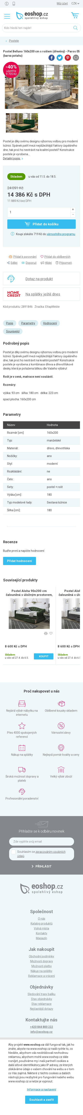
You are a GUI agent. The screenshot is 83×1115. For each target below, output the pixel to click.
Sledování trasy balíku (41, 994)
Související (12, 331)
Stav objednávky (41, 999)
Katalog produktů (42, 923)
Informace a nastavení (41, 1089)
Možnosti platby (41, 966)
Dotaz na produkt (39, 279)
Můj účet (62, 3)
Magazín (41, 938)
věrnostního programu (61, 234)
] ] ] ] (75, 3)
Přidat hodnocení (19, 561)
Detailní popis (13, 158)
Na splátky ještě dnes (43, 294)
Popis (9, 323)
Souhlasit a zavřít (41, 1100)
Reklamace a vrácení (41, 976)
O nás (41, 918)
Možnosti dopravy (41, 961)
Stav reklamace (41, 1003)
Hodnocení (50, 323)
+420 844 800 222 (41, 1027)
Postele (14, 40)
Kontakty (41, 933)
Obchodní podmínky (41, 956)
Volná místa (41, 928)
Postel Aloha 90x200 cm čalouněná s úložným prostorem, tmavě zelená (29, 595)
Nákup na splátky (41, 971)
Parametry (28, 323)
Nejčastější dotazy (41, 1008)
